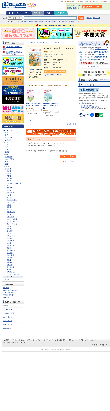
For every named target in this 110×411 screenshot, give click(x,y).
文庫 (6, 161)
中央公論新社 (11, 212)
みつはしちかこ (48, 56)
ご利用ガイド (73, 1)
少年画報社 (10, 241)
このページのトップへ (101, 345)
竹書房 (9, 248)
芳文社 (9, 190)
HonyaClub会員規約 (86, 105)
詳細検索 (89, 18)
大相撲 (35, 21)
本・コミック (7, 130)
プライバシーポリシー (34, 340)
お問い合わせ (95, 1)
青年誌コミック (12, 272)
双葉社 (9, 207)
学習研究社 (10, 193)
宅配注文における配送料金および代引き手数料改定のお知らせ (56, 25)
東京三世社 (10, 217)
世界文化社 (10, 245)
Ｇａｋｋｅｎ (59, 54)
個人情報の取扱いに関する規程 (90, 107)
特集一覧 (6, 297)
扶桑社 (9, 260)
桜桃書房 (9, 231)
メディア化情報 (8, 292)
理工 (6, 147)
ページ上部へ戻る (70, 124)
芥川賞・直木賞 (8, 295)
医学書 (7, 152)
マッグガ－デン (12, 200)
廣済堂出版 (10, 267)
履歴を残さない (104, 79)
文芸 (6, 133)
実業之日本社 (11, 236)
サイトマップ (106, 1)
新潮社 (9, 243)
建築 (6, 149)
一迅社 (9, 226)
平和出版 (9, 265)
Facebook (93, 340)
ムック (7, 279)
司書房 (9, 233)
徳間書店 (9, 181)
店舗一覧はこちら (94, 66)
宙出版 (9, 214)
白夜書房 (9, 257)
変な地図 (47, 21)
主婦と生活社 (11, 202)
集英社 (9, 176)
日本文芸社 (10, 255)
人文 (6, 145)
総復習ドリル (75, 21)
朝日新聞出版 (11, 250)
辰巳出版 (9, 209)
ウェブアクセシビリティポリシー (14, 342)
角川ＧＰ (9, 188)
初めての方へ (7, 324)
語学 (6, 154)
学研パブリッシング (49, 54)
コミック (37, 13)
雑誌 (48, 13)
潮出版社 (9, 253)
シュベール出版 (12, 219)
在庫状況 (31, 69)
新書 (6, 164)
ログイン (78, 5)
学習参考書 (8, 157)
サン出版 (9, 197)
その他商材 (60, 13)
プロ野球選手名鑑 (26, 21)
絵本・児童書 (9, 159)
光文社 (9, 229)
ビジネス (8, 140)
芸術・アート (9, 137)
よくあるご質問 (84, 1)
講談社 (9, 171)
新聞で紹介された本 (10, 290)
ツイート (30, 120)
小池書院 (9, 238)
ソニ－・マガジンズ (13, 221)
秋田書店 (9, 178)
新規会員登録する (73, 8)
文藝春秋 (9, 262)
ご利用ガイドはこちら (101, 49)
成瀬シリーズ (56, 21)
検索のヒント (96, 18)
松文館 (9, 205)
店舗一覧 (63, 1)
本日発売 (6, 288)
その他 (7, 166)
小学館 (9, 173)
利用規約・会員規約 (18, 340)
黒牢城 (41, 21)
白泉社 (9, 195)
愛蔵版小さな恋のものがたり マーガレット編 (50, 106)
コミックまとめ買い (13, 274)
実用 (6, 135)
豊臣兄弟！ (65, 21)
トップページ (13, 13)
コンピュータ (9, 142)
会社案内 (6, 340)
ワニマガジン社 (12, 224)
